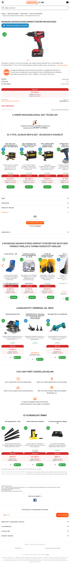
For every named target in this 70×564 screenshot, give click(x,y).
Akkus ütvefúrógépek (36, 13)
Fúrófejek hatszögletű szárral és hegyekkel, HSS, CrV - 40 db (29, 255)
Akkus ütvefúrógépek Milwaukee (60, 109)
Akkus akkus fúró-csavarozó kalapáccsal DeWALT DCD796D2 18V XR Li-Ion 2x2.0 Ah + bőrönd (10, 146)
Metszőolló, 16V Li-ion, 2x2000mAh (57, 314)
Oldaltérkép (18, 548)
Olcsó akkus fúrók (20, 469)
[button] (17, 357)
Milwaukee (65, 79)
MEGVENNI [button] (18, 357)
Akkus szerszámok (13, 13)
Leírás (3, 198)
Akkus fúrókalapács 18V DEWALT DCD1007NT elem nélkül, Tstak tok (29, 145)
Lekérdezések (6, 232)
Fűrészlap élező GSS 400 (13, 314)
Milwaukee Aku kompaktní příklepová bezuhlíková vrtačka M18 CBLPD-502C (47, 472)
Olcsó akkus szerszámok (8, 469)
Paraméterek (5, 203)
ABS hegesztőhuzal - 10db (12, 421)
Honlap (3, 13)
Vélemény (5, 212)
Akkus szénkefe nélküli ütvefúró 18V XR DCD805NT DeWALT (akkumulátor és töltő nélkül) (47, 146)
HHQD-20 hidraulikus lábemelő (35, 421)
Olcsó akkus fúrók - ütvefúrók (34, 469)
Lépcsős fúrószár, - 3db (10, 254)
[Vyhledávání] (35, 8)
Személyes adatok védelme (53, 548)
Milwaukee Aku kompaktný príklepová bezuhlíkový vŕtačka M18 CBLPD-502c (47, 474)
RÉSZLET (10, 186)
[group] (12, 337)
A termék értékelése (35, 223)
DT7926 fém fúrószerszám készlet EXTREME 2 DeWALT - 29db (47, 256)
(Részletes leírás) (62, 65)
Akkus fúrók (24, 13)
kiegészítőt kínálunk (7, 208)
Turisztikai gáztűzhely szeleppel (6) (57, 422)
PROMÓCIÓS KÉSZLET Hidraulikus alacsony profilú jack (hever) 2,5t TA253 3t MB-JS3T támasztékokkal (35, 316)
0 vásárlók (38, 226)
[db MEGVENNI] (5, 357)
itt (47, 554)
